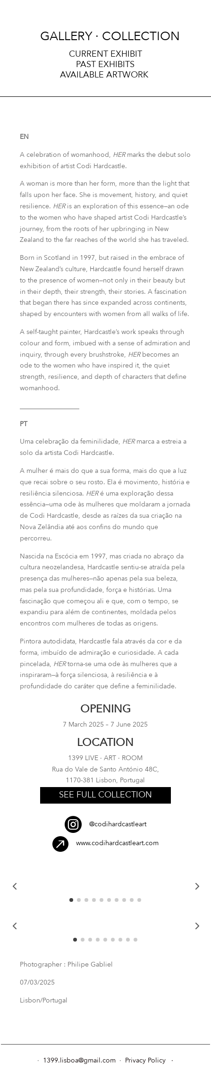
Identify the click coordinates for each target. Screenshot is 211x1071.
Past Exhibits (105, 64)
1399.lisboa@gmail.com (80, 1060)
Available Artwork (105, 75)
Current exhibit (105, 54)
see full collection (105, 795)
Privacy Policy (145, 1060)
